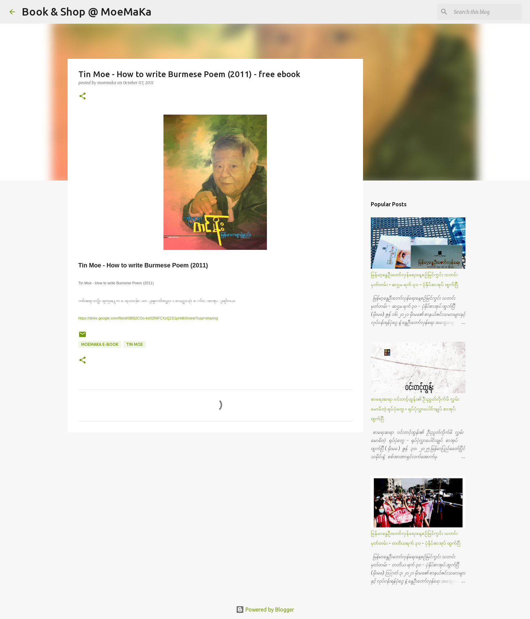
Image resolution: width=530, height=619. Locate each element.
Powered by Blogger (265, 609)
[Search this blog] (486, 12)
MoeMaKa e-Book (99, 344)
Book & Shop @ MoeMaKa (86, 11)
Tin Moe (134, 344)
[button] (82, 96)
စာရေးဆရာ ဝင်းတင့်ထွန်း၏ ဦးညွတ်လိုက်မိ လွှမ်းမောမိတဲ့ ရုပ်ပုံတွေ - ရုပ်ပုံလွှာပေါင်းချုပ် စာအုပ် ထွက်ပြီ (415, 408)
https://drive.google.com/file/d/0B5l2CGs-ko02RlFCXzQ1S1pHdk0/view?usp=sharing (148, 318)
